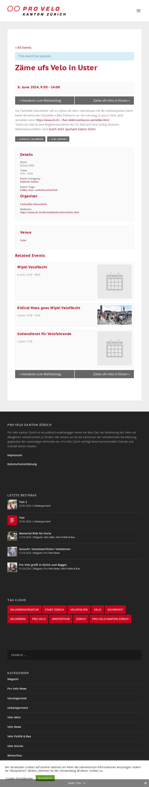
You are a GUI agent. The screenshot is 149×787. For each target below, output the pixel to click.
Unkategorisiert (42, 505)
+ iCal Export (58, 139)
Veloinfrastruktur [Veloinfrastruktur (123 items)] (24, 609)
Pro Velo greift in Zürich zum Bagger (43, 565)
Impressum (14, 455)
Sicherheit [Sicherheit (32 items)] (115, 609)
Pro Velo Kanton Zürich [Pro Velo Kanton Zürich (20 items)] (110, 619)
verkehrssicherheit (46, 190)
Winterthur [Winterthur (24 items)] (61, 619)
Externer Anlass (29, 181)
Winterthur (14, 755)
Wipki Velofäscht (32, 267)
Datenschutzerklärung (22, 464)
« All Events (23, 47)
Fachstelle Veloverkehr (33, 204)
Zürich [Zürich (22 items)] (81, 619)
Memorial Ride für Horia (35, 533)
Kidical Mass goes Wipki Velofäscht (48, 308)
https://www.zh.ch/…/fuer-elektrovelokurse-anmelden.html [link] (72, 120)
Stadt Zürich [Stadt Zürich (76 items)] (54, 609)
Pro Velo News (52, 553)
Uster (23, 240)
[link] (56, 129)
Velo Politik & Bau (65, 537)
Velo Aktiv (49, 537)
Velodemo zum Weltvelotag (40, 100)
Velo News (14, 727)
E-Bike (23, 190)
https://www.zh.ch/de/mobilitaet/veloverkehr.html (49, 212)
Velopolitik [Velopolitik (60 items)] (79, 609)
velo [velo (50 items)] (97, 609)
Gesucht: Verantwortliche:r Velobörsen (45, 549)
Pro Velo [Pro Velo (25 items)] (39, 619)
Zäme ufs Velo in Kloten (111, 100)
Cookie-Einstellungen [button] (19, 778)
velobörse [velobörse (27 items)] (18, 619)
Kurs (31, 190)
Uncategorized (17, 698)
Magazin (38, 537)
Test (22, 517)
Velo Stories (15, 746)
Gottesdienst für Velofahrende (44, 334)
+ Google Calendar (30, 139)
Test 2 (23, 502)
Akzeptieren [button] (45, 778)
